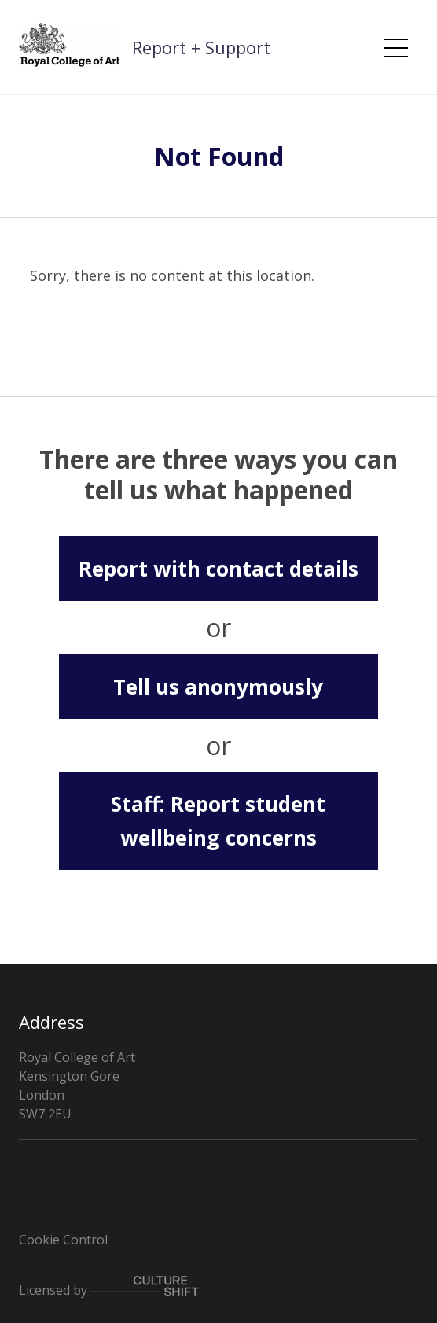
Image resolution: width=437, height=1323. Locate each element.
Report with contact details (218, 569)
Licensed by (109, 1287)
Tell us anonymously (218, 687)
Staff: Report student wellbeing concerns (218, 820)
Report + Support (201, 47)
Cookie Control (63, 1239)
